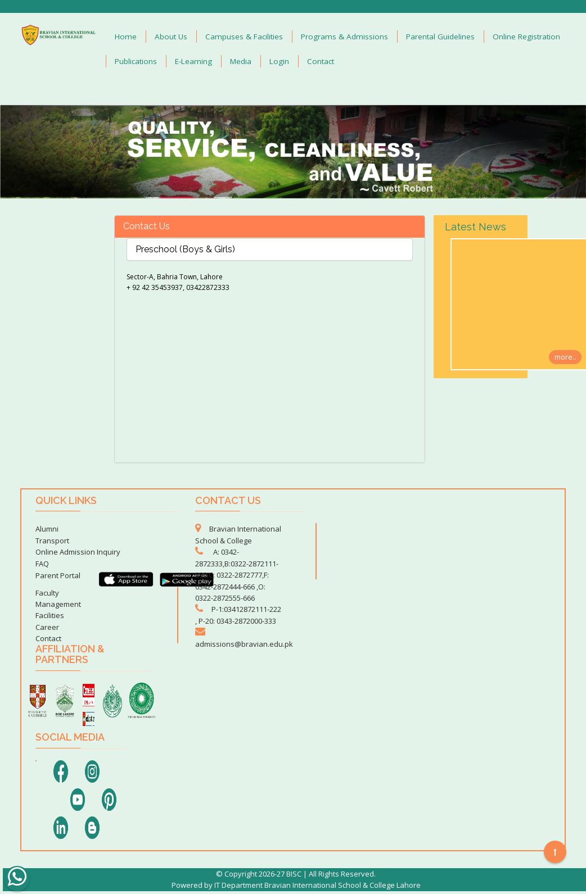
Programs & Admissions (344, 36)
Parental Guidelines (440, 36)
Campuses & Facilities (244, 36)
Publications (136, 61)
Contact (320, 61)
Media (240, 61)
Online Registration (526, 36)
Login (279, 61)
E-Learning (193, 61)
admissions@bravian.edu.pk (244, 644)
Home (126, 36)
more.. (565, 357)
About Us (171, 36)
